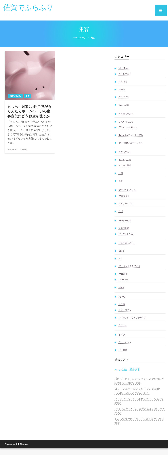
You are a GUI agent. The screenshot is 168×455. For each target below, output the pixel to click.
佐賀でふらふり (28, 7)
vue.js (121, 287)
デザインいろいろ (127, 190)
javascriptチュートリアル (131, 142)
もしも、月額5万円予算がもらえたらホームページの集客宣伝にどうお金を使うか (29, 111)
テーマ (122, 89)
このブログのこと (127, 243)
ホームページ (79, 37)
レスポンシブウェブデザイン (132, 317)
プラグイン (124, 97)
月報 (121, 173)
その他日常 (124, 228)
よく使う (123, 81)
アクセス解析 (125, 165)
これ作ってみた (126, 114)
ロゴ (121, 211)
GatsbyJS (123, 279)
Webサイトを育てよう (129, 266)
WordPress (124, 68)
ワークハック (125, 342)
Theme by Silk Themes (16, 444)
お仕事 (122, 304)
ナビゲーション (126, 203)
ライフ (122, 334)
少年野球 (123, 350)
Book (121, 250)
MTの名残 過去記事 (127, 369)
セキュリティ (125, 310)
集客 (27, 96)
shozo (24, 149)
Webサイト (124, 196)
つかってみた (125, 152)
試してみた (124, 104)
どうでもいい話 (126, 234)
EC (120, 258)
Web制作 (123, 273)
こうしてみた (125, 74)
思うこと (123, 325)
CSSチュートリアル (128, 127)
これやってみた (126, 121)
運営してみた (15, 96)
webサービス (125, 220)
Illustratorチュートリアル (131, 135)
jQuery (122, 296)
